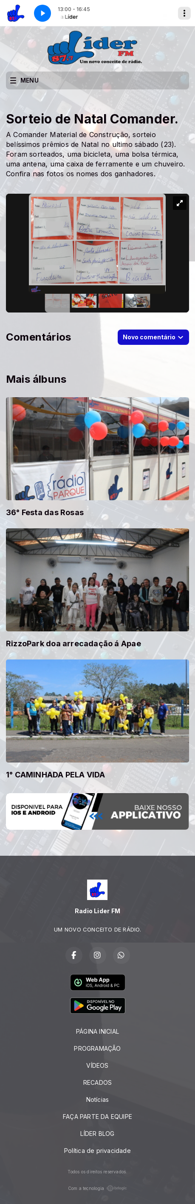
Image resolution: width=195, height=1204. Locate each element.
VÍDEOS (97, 1065)
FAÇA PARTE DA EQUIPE (97, 1116)
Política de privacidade (97, 1150)
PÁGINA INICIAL (97, 1031)
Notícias (97, 1099)
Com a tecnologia (97, 1188)
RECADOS (97, 1082)
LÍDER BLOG (97, 1133)
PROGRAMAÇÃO (97, 1048)
